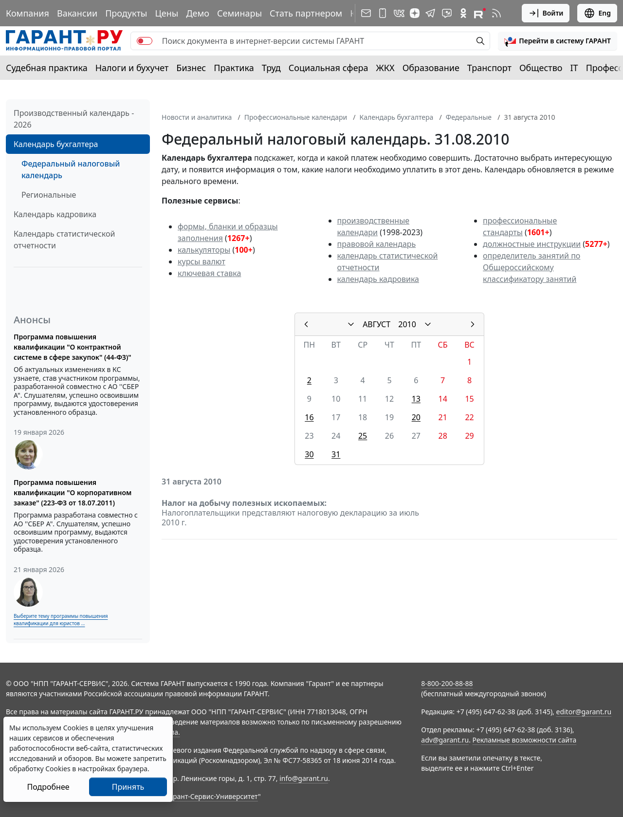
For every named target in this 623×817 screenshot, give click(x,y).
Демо (197, 13)
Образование (431, 68)
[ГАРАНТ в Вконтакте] (399, 13)
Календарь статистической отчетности (64, 239)
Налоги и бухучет (132, 68)
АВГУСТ (376, 324)
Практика (234, 68)
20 (416, 417)
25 (362, 435)
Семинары (239, 13)
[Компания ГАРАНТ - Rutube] (480, 13)
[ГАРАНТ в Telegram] (430, 13)
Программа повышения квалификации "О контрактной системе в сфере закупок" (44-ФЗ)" (72, 347)
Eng (597, 13)
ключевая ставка (209, 273)
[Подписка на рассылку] (366, 13)
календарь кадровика (378, 279)
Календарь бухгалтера (56, 144)
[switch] (144, 41)
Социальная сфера (328, 68)
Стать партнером (306, 13)
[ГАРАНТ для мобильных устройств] (382, 13)
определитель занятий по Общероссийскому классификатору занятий (531, 267)
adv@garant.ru (445, 739)
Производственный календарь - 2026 (74, 119)
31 (335, 454)
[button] (557, 41)
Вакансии (77, 13)
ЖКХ (385, 68)
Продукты (126, 13)
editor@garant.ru (584, 711)
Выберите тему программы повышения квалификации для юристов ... (61, 620)
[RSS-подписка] (496, 13)
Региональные (48, 194)
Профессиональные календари (296, 117)
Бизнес (191, 68)
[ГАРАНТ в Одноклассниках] (463, 13)
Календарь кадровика (55, 214)
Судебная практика (47, 68)
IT (574, 68)
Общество (541, 68)
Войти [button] (546, 13)
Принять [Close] (128, 786)
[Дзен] (415, 13)
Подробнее (48, 786)
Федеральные (469, 117)
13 (416, 398)
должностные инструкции (532, 244)
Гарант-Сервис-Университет (212, 796)
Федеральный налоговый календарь (70, 169)
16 (309, 417)
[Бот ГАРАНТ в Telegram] (447, 13)
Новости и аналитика (197, 117)
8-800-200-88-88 (447, 683)
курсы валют (201, 261)
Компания (27, 13)
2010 (407, 324)
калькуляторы (204, 249)
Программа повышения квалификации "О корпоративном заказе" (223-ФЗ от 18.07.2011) (72, 492)
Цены (166, 13)
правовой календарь (376, 244)
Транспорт (489, 68)
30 (309, 454)
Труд (271, 68)
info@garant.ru (303, 778)
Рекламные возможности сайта (525, 739)
